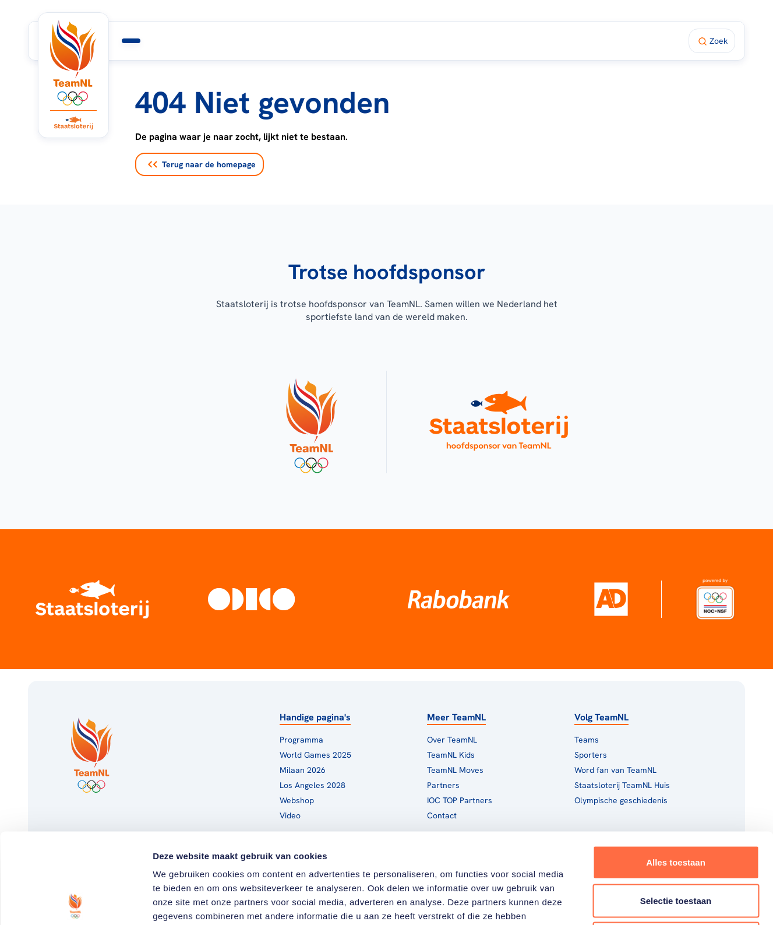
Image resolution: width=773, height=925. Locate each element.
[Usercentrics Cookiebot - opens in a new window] (75, 902)
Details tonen (629, 902)
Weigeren (675, 848)
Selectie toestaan (676, 810)
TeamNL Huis (411, 41)
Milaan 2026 (332, 41)
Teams (586, 739)
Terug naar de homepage (202, 164)
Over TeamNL (452, 739)
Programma (259, 41)
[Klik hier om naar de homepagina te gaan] (73, 62)
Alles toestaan (675, 772)
